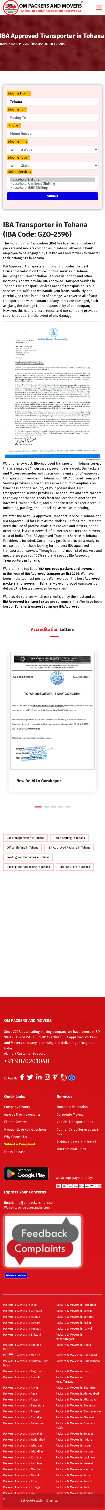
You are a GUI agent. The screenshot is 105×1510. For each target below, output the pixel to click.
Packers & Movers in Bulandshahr (78, 1361)
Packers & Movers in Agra (20, 1393)
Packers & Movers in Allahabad (76, 1399)
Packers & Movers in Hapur (73, 1371)
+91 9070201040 (26, 1061)
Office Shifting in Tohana (22, 847)
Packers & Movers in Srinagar (22, 1487)
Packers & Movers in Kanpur (74, 1451)
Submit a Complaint (19, 1144)
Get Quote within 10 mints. (40, 1500)
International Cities (71, 1149)
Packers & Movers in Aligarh (21, 1399)
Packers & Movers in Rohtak (21, 1317)
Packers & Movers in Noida (73, 1345)
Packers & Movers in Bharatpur (76, 1387)
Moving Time (17, 141)
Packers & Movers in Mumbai (22, 1469)
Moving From (19, 93)
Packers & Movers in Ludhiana (22, 1463)
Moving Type (18, 157)
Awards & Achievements (22, 1114)
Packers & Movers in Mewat (74, 1311)
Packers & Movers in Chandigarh (24, 1417)
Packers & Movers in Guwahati (23, 1433)
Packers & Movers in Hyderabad (24, 1439)
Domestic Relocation (72, 1107)
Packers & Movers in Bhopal (21, 1411)
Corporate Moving (70, 1114)
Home (4, 44)
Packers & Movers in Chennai (75, 1417)
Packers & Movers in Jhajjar (73, 1323)
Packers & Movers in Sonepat (75, 1317)
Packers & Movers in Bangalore (23, 1405)
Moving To (17, 109)
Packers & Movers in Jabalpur (22, 1445)
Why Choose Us (15, 1137)
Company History (17, 1107)
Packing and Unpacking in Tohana (28, 867)
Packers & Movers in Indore (74, 1439)
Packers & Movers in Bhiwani (22, 1334)
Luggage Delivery (77, 1141)
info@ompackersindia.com (34, 1203)
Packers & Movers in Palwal (74, 1328)
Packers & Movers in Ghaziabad (76, 1355)
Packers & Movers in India (20, 1305)
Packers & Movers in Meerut (21, 1355)
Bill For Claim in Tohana (74, 867)
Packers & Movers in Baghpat (22, 1371)
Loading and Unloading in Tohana (28, 857)
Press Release (14, 1152)
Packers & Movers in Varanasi (75, 1493)
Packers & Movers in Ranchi (74, 1481)
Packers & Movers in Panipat (21, 1328)
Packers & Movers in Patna (73, 1475)
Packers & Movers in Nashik (21, 1475)
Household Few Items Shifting (52, 184)
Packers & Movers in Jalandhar (23, 1451)
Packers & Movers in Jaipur (73, 1445)
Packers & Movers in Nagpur (74, 1469)
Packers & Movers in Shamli (21, 1377)
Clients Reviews (15, 1122)
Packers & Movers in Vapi (19, 1493)
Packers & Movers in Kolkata (22, 1457)
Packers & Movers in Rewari (21, 1323)
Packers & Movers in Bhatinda (75, 1405)
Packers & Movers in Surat (73, 1487)
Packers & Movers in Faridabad (76, 1305)
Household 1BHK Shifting (52, 188)
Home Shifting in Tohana (69, 838)
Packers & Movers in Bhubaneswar (78, 1411)
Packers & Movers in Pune (20, 1481)
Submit (52, 196)
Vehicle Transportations (75, 1122)
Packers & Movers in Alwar (20, 1387)
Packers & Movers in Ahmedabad (77, 1393)
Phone (14, 125)
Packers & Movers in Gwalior (74, 1433)
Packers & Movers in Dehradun (23, 1423)
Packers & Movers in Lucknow (75, 1457)
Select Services (19, 172)
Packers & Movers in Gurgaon (22, 1311)
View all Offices (16, 1275)
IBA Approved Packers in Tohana (69, 847)
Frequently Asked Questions (25, 1129)
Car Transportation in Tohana (25, 838)
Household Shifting (52, 179)
